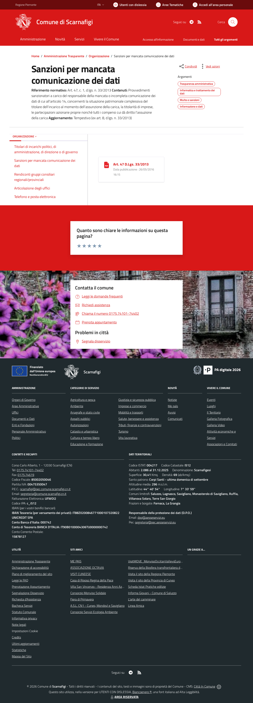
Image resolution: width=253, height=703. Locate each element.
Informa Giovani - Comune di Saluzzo (152, 593)
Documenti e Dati (23, 418)
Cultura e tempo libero (84, 437)
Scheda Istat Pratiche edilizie (147, 586)
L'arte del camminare (142, 599)
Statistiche (19, 650)
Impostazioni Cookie (25, 631)
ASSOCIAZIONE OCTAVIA (87, 567)
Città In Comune (204, 686)
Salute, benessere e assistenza (138, 418)
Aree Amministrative (25, 406)
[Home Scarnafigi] (54, 22)
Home (35, 56)
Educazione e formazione (86, 444)
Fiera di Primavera (82, 599)
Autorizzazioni (79, 425)
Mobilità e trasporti (130, 412)
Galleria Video (216, 425)
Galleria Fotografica (219, 418)
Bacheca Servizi (22, 605)
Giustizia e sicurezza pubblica (137, 399)
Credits (16, 637)
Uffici (15, 412)
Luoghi (211, 406)
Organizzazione (99, 56)
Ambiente (76, 406)
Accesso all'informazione (158, 39)
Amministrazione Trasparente (64, 56)
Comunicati (175, 418)
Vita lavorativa (127, 437)
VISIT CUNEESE (80, 574)
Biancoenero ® (142, 692)
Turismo (123, 431)
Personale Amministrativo (29, 431)
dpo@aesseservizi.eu (151, 517)
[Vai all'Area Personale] (213, 5)
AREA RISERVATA (124, 696)
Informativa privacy (24, 618)
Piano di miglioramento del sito (32, 574)
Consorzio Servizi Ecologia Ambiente (94, 612)
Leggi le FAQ (20, 580)
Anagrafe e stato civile (85, 412)
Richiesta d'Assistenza (26, 599)
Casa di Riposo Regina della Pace (91, 580)
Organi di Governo (23, 399)
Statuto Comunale (24, 612)
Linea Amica (136, 605)
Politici (16, 437)
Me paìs (173, 406)
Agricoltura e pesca (82, 399)
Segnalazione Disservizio (28, 593)
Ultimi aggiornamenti (25, 643)
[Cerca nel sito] (233, 22)
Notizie (172, 399)
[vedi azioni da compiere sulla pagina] (210, 66)
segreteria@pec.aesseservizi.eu (155, 522)
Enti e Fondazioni (23, 425)
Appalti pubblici (80, 418)
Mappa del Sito (21, 656)
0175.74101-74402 (30, 470)
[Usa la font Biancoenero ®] (130, 5)
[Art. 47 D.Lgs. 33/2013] (106, 164)
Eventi (211, 399)
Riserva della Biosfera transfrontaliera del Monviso (161, 567)
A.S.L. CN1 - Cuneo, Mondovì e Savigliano (97, 605)
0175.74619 (26, 474)
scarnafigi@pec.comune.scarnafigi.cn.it (45, 489)
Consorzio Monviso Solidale (88, 593)
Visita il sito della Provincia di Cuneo (151, 580)
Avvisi (172, 412)
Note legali (19, 624)
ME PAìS (75, 561)
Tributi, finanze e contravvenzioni (139, 425)
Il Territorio (214, 412)
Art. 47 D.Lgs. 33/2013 (131, 164)
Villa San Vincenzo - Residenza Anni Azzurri (98, 586)
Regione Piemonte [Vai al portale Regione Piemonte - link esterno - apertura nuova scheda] (25, 5)
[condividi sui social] (188, 66)
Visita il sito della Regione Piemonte (151, 574)
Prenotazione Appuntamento (31, 586)
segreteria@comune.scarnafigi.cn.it (43, 493)
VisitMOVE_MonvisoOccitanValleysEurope (156, 561)
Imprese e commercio (132, 406)
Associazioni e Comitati (222, 444)
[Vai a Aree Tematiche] (169, 5)
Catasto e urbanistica (84, 431)
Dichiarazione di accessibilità (30, 567)
